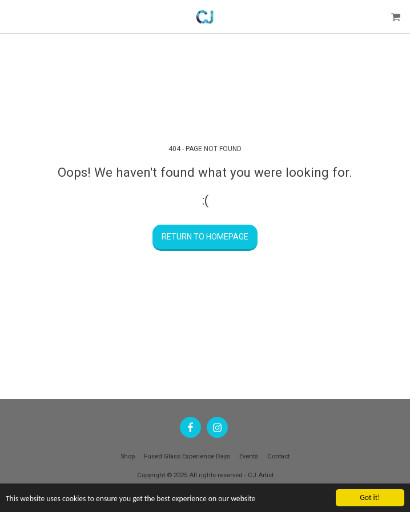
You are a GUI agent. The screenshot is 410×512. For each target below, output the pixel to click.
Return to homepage (205, 236)
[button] (12, 16)
